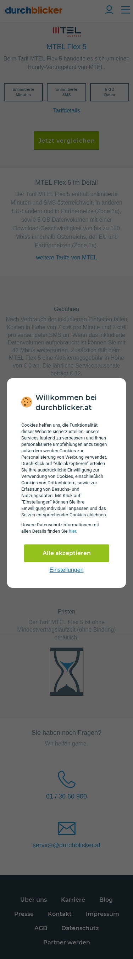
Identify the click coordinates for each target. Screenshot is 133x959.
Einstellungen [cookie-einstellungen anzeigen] (66, 570)
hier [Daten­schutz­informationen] (72, 531)
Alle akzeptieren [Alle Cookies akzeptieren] (67, 553)
